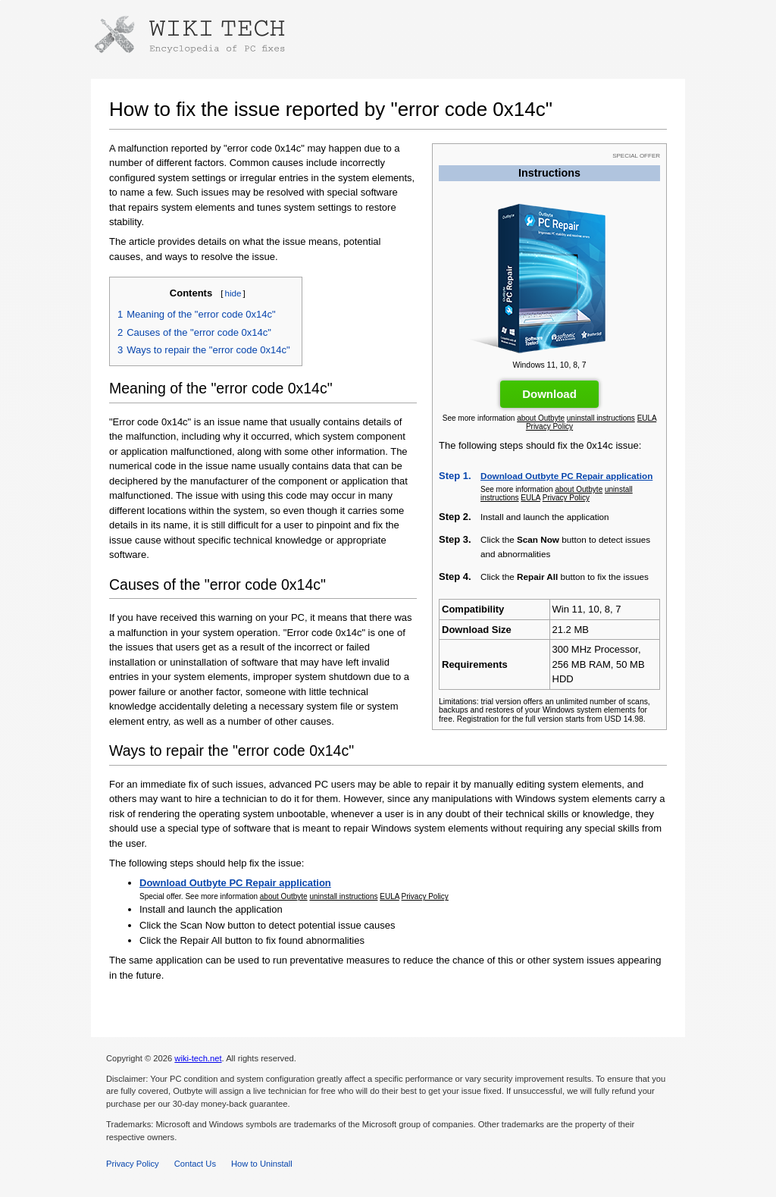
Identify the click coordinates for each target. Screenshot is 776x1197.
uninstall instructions (601, 418)
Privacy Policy (549, 426)
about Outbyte (541, 418)
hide (232, 293)
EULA (647, 418)
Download (549, 393)
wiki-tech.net (197, 1058)
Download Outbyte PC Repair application (566, 476)
